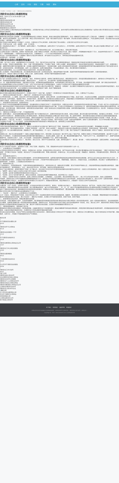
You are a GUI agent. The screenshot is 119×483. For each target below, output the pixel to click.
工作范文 (8, 11)
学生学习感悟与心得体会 (8, 294)
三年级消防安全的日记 (7, 259)
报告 (35, 4)
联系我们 (55, 307)
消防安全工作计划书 (6, 270)
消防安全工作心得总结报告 (9, 248)
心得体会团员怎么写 (6, 298)
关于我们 (48, 307)
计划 (29, 4)
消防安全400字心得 (6, 24)
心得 (16, 4)
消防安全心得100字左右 (8, 288)
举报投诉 (68, 307)
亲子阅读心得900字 (6, 300)
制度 (48, 4)
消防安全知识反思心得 (7, 20)
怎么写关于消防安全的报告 (9, 264)
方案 (42, 4)
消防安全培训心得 (6, 22)
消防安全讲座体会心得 (7, 26)
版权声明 (62, 307)
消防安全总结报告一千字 (8, 232)
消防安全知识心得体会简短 (9, 283)
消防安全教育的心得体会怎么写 (10, 243)
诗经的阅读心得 (5, 296)
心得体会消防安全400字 (8, 286)
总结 (22, 4)
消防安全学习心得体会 (7, 227)
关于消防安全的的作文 (7, 237)
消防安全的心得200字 (7, 275)
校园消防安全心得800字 (8, 28)
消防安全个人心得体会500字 (9, 281)
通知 (54, 4)
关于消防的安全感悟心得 (8, 221)
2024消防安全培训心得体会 (9, 277)
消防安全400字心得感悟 (8, 279)
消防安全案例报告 (6, 253)
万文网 (3, 11)
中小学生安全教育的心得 (8, 292)
